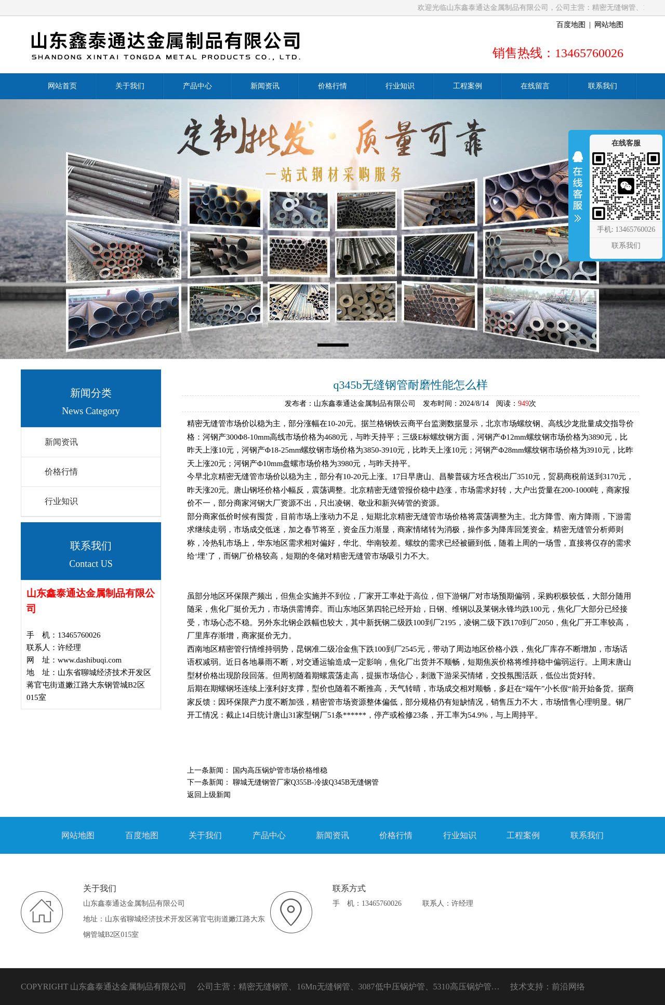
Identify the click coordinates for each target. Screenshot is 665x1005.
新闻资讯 (61, 442)
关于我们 (205, 835)
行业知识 (61, 501)
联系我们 (587, 835)
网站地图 (608, 25)
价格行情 (61, 471)
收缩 (577, 193)
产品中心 (269, 835)
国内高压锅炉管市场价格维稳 (280, 770)
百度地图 (571, 25)
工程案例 (523, 835)
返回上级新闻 (209, 795)
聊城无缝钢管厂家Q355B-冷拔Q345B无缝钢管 (306, 782)
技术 (518, 986)
